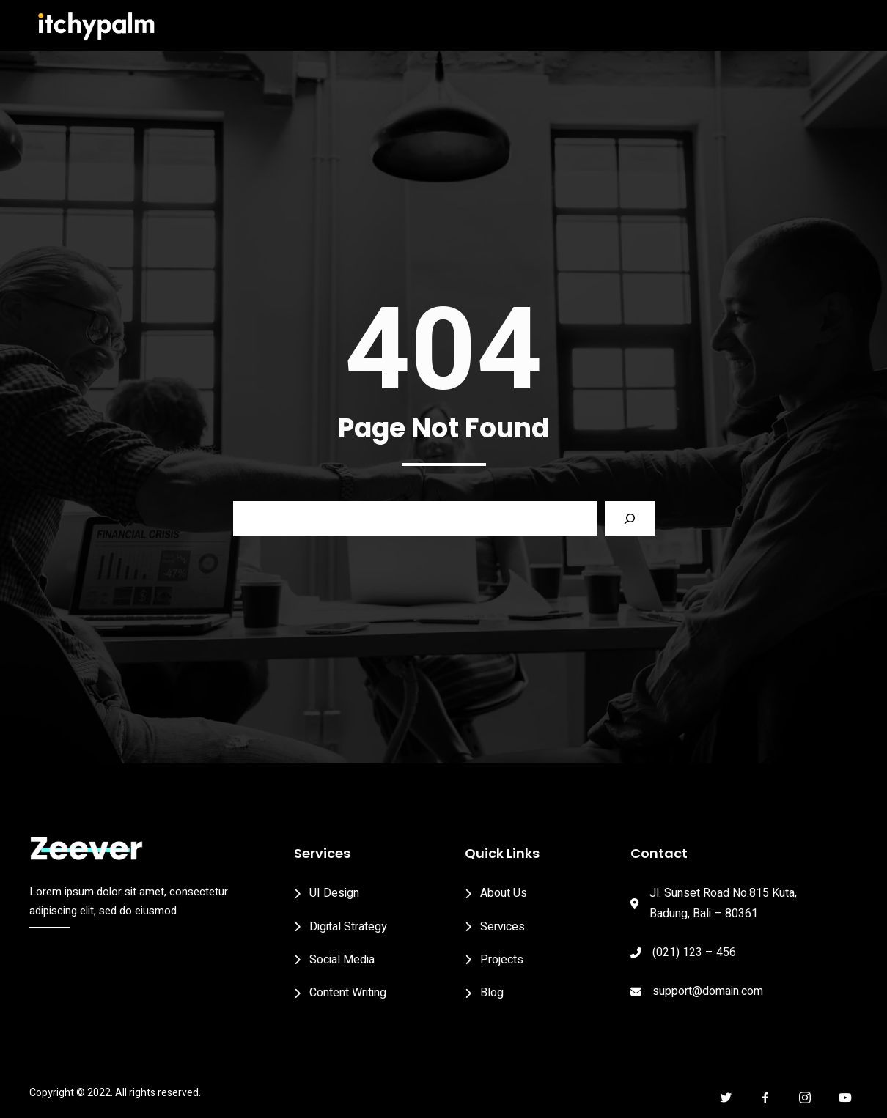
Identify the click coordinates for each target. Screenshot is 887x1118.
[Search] (630, 518)
